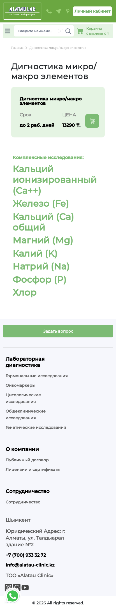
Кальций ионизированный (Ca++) (55, 180)
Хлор (24, 292)
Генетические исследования (36, 427)
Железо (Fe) (41, 203)
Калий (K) (35, 253)
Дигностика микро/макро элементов (57, 48)
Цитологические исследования (23, 398)
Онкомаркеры (20, 385)
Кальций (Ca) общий (43, 222)
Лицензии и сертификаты (33, 469)
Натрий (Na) (41, 266)
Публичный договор (27, 459)
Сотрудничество (23, 502)
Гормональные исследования (37, 375)
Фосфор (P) (39, 279)
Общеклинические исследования (26, 414)
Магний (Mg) (43, 240)
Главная (17, 48)
